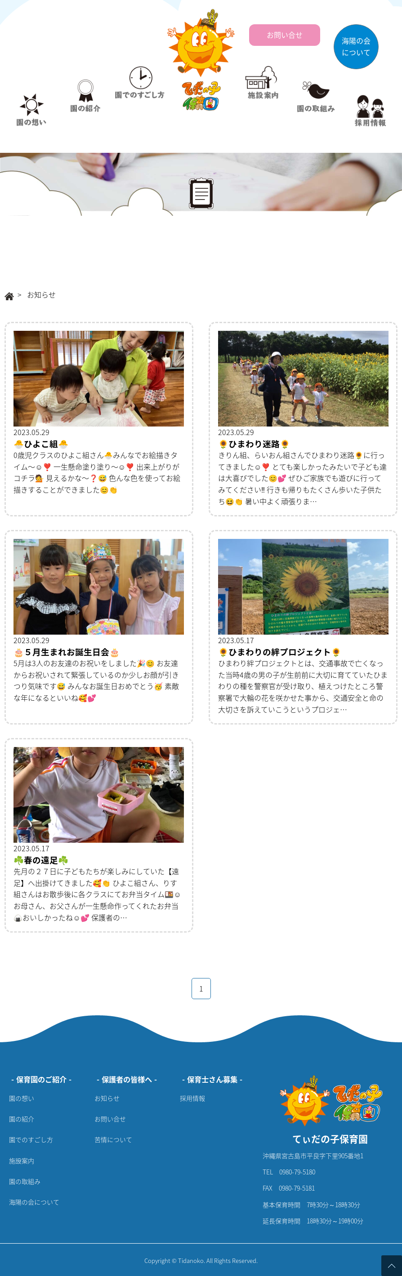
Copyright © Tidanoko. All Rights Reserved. (201, 1260)
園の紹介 (21, 1118)
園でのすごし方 (31, 1139)
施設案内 (21, 1160)
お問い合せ (110, 1118)
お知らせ (107, 1098)
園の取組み (24, 1181)
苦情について (113, 1139)
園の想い (21, 1098)
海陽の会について (34, 1201)
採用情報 (192, 1098)
